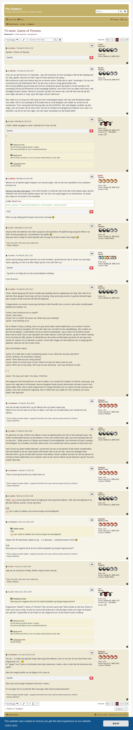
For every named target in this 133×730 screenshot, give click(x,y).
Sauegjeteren (32, 34)
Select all (17, 201)
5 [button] (123, 39)
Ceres (100, 252)
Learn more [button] (11, 725)
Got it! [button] (116, 723)
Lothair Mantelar (20, 34)
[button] (107, 40)
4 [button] (120, 39)
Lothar (100, 44)
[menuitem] (20, 19)
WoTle (15, 155)
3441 (104, 128)
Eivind (100, 175)
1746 (104, 410)
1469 (104, 185)
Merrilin (101, 68)
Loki (99, 118)
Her (7, 511)
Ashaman (101, 400)
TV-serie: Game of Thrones (22, 30)
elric (99, 225)
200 (104, 235)
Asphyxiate (17, 163)
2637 (104, 262)
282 (104, 54)
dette (14, 500)
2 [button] (113, 39)
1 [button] (110, 39)
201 (104, 78)
